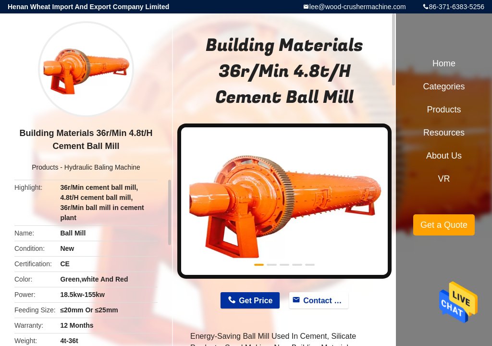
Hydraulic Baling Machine (102, 167)
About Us (444, 156)
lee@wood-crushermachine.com (357, 7)
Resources (444, 132)
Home (443, 63)
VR (444, 179)
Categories (444, 86)
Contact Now (325, 301)
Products (45, 167)
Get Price (255, 301)
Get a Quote (443, 225)
